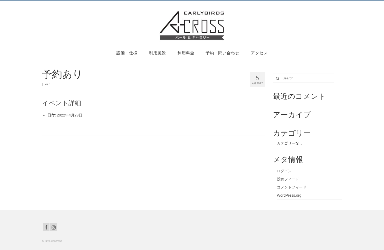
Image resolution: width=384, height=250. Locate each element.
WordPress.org (289, 195)
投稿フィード (288, 179)
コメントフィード (291, 187)
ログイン (284, 171)
